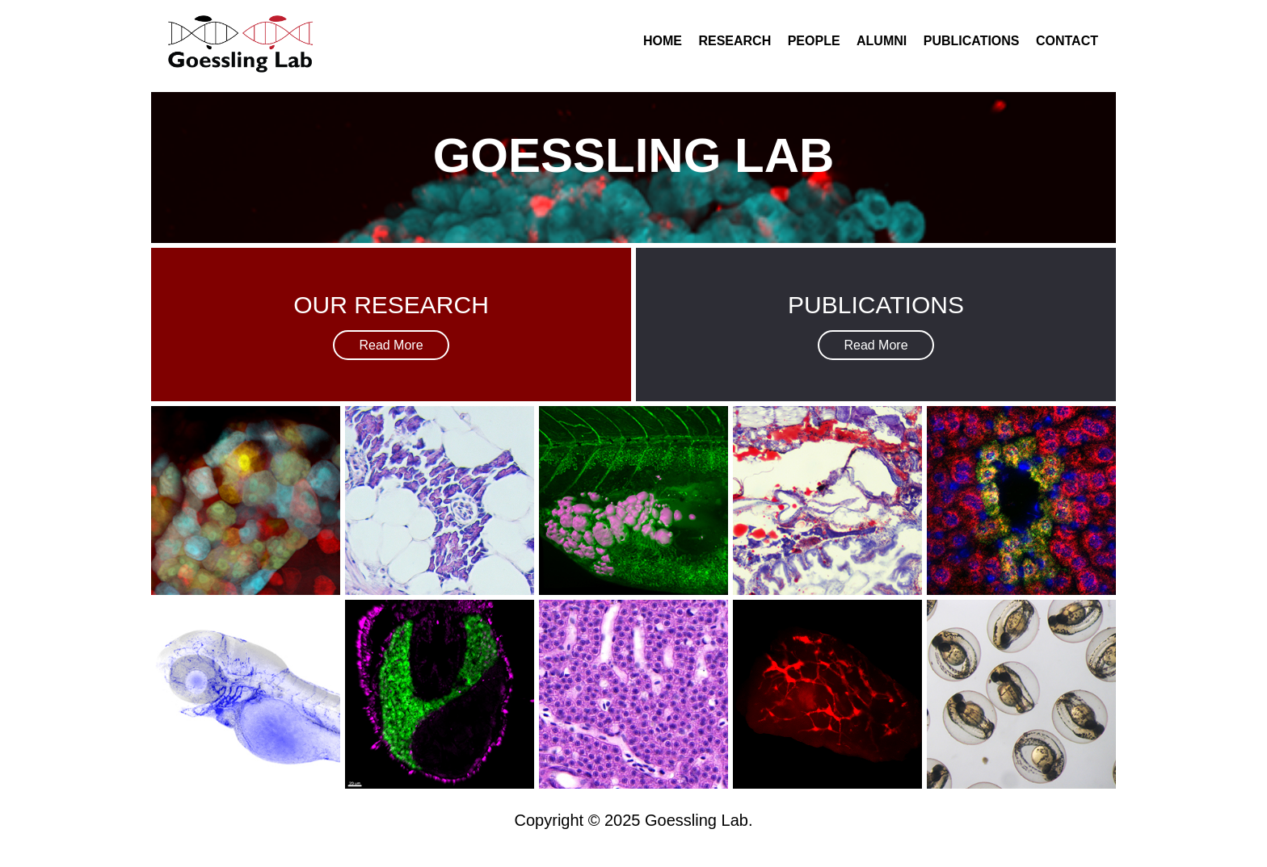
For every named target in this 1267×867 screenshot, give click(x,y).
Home (662, 41)
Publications (972, 41)
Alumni (882, 41)
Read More (391, 345)
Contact (1067, 41)
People (814, 41)
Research (734, 41)
